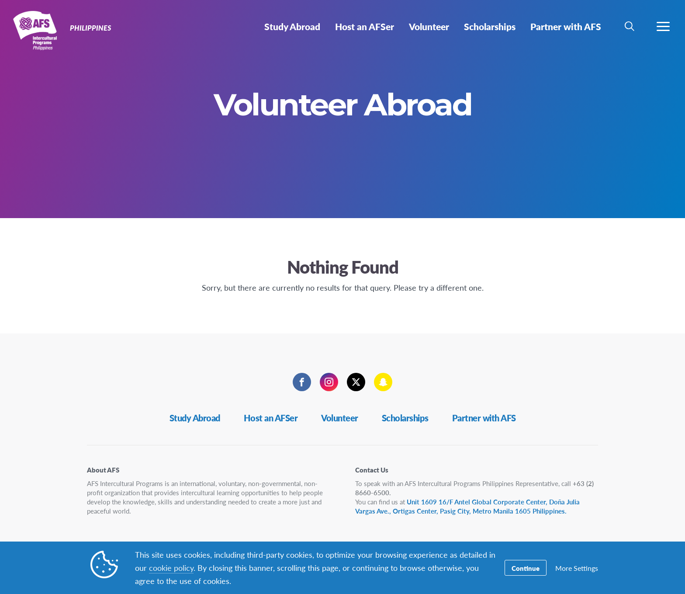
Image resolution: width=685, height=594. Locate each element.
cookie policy (171, 567)
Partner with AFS (484, 418)
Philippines (38, 30)
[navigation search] (629, 26)
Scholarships (405, 418)
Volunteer (339, 418)
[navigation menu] (663, 26)
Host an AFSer (271, 418)
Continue (526, 568)
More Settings (576, 568)
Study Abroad (195, 418)
